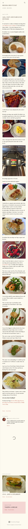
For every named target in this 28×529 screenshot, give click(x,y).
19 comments (11, 509)
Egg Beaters (21, 400)
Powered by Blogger (14, 522)
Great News (5, 264)
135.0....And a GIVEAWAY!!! (11, 494)
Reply (8, 425)
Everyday (4, 402)
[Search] (25, 2)
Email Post (8, 411)
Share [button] (3, 411)
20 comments (9, 496)
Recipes (9, 8)
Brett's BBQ (14, 400)
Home (4, 8)
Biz (8, 418)
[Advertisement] (14, 460)
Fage (7, 404)
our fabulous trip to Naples (9, 25)
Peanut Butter (17, 402)
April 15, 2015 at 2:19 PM (14, 418)
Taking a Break (11, 507)
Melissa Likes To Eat (9, 5)
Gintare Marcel (18, 524)
